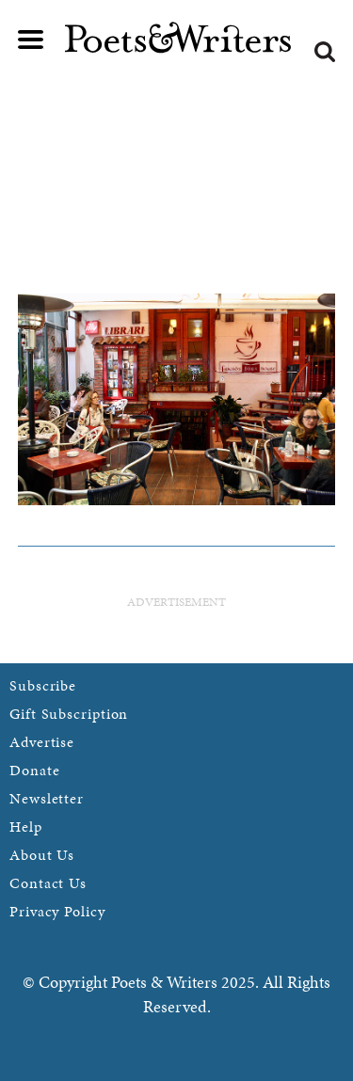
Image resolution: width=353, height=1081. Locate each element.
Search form (324, 51)
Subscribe (42, 685)
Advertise (41, 742)
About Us (41, 855)
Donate (34, 770)
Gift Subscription (68, 713)
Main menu (31, 39)
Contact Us (48, 883)
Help (25, 826)
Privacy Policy (57, 911)
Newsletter (46, 798)
